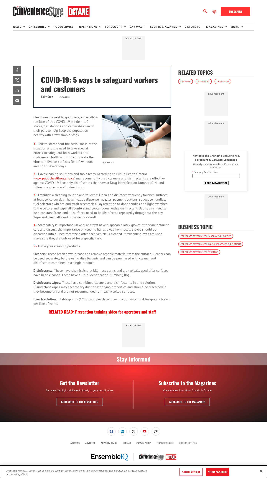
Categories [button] (37, 27)
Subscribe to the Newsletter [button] (79, 402)
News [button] (17, 27)
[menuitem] (21, 26)
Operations (223, 81)
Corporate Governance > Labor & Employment (205, 236)
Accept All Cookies (217, 471)
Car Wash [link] (137, 27)
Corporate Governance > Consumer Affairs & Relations (210, 244)
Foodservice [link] (64, 27)
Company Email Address (205, 172)
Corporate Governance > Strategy (199, 252)
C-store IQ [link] (192, 27)
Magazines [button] (214, 27)
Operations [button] (88, 27)
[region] (133, 471)
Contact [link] (127, 443)
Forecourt (204, 81)
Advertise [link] (90, 443)
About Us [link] (75, 443)
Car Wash (185, 81)
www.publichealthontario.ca (54, 178)
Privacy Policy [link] (143, 443)
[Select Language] (214, 11)
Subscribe (235, 11)
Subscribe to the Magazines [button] (187, 402)
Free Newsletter (216, 182)
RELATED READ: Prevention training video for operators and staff (102, 312)
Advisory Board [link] (109, 443)
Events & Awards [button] (163, 27)
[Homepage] (51, 11)
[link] (17, 70)
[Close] (261, 471)
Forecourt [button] (113, 27)
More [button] (234, 27)
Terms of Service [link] (165, 443)
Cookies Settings (188, 443)
